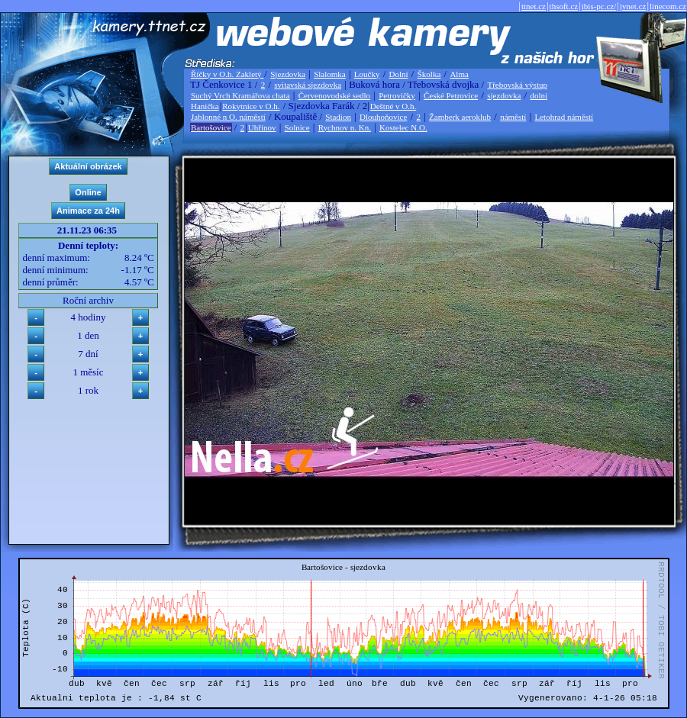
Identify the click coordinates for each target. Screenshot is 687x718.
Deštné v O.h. (393, 106)
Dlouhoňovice (383, 116)
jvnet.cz (633, 6)
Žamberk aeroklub (460, 116)
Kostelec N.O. (403, 127)
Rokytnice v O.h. (250, 106)
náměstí (513, 116)
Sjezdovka (287, 74)
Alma (459, 74)
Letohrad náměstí (564, 116)
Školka (429, 74)
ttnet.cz (533, 6)
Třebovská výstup (517, 84)
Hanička (205, 106)
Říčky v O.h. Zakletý (227, 74)
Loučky (367, 74)
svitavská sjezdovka (307, 84)
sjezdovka (504, 95)
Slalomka (330, 74)
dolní (538, 95)
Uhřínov (262, 127)
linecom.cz (668, 6)
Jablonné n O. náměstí (228, 116)
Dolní (398, 74)
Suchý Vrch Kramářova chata (240, 95)
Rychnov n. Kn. (344, 127)
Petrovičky (397, 95)
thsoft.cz (564, 6)
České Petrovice (451, 95)
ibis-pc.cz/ (599, 6)
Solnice (297, 127)
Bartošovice (211, 127)
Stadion (338, 116)
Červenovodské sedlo (334, 95)
